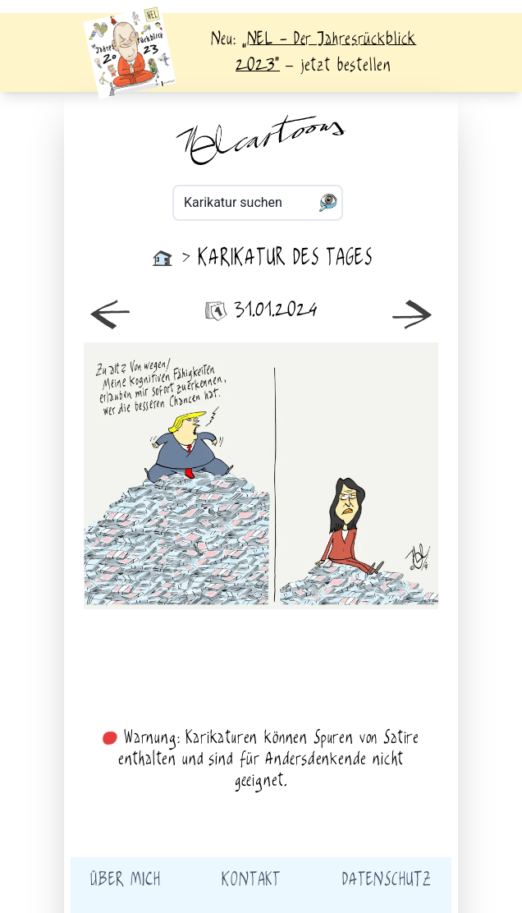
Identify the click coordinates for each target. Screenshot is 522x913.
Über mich (125, 880)
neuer (172, 475)
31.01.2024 (261, 310)
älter (349, 475)
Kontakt (251, 880)
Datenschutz (387, 880)
